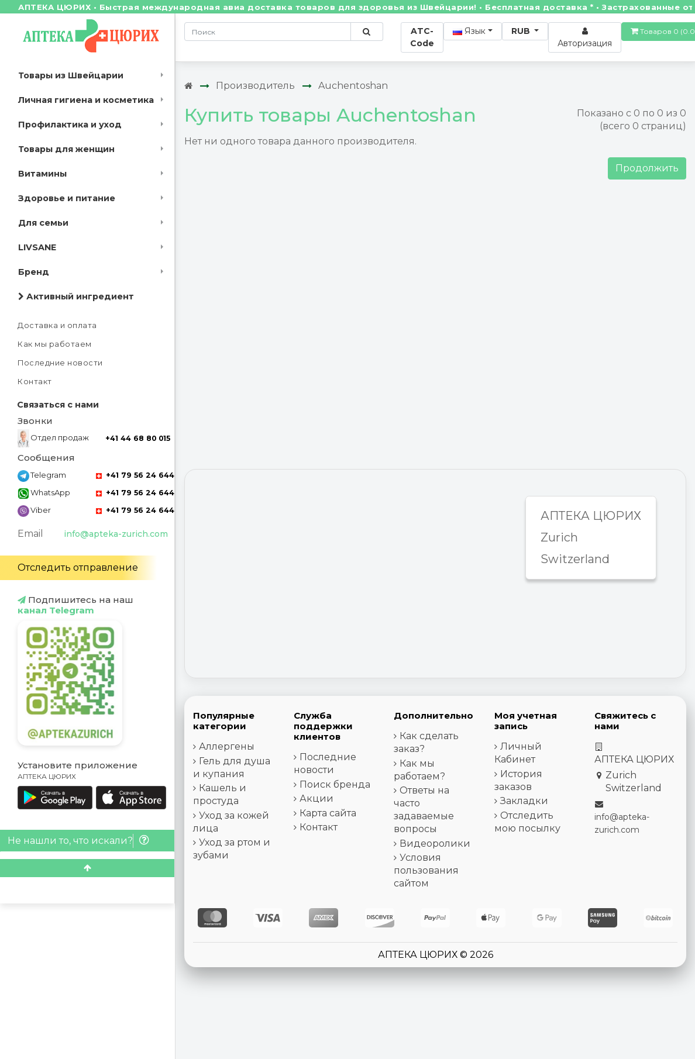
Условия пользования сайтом (426, 870)
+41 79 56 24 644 (135, 475)
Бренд (33, 272)
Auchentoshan (353, 85)
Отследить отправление (78, 567)
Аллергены (226, 746)
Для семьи (43, 223)
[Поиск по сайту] (366, 31)
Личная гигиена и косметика (86, 100)
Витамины (42, 173)
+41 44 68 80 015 (137, 438)
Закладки (524, 800)
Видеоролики (435, 843)
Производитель (255, 85)
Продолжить (647, 168)
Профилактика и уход (70, 124)
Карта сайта (328, 813)
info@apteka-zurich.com (116, 534)
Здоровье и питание (66, 198)
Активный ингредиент (76, 296)
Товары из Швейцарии (70, 75)
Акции (316, 798)
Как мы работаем (55, 344)
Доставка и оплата (57, 325)
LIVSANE (37, 247)
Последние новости (60, 362)
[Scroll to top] (87, 868)
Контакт (35, 381)
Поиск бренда (335, 784)
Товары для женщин (66, 149)
